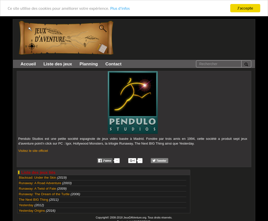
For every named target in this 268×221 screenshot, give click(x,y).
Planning (89, 63)
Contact (113, 63)
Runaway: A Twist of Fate (37, 188)
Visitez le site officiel (33, 151)
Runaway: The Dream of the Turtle (44, 194)
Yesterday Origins (32, 210)
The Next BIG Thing (33, 199)
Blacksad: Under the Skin (37, 177)
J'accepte (245, 8)
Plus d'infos (120, 8)
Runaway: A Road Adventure (40, 183)
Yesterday (26, 205)
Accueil (28, 63)
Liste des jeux (58, 63)
